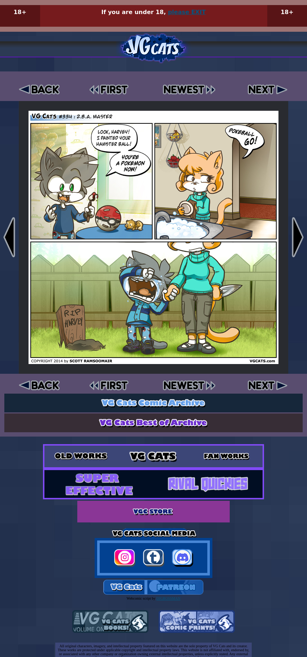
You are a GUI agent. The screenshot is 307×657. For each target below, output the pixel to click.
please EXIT (187, 12)
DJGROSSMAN (168, 598)
